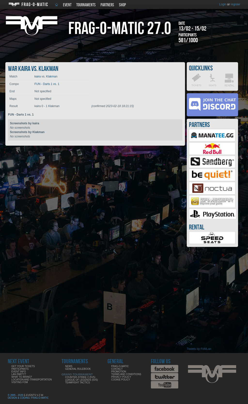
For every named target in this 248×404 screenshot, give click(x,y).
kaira (37, 76)
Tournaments (86, 5)
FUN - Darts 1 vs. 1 (46, 84)
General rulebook (78, 369)
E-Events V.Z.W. (34, 395)
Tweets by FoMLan (199, 349)
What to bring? (21, 377)
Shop (122, 5)
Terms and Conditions (126, 374)
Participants (20, 369)
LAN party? (18, 374)
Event (67, 5)
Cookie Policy (120, 379)
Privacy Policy (121, 377)
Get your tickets (23, 366)
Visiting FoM (19, 382)
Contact (117, 369)
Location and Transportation (31, 379)
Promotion (118, 371)
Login (222, 4)
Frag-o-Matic (120, 366)
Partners (107, 5)
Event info (18, 371)
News (68, 366)
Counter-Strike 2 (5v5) (80, 377)
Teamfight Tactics (77, 382)
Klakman (51, 76)
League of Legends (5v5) (81, 380)
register (235, 4)
